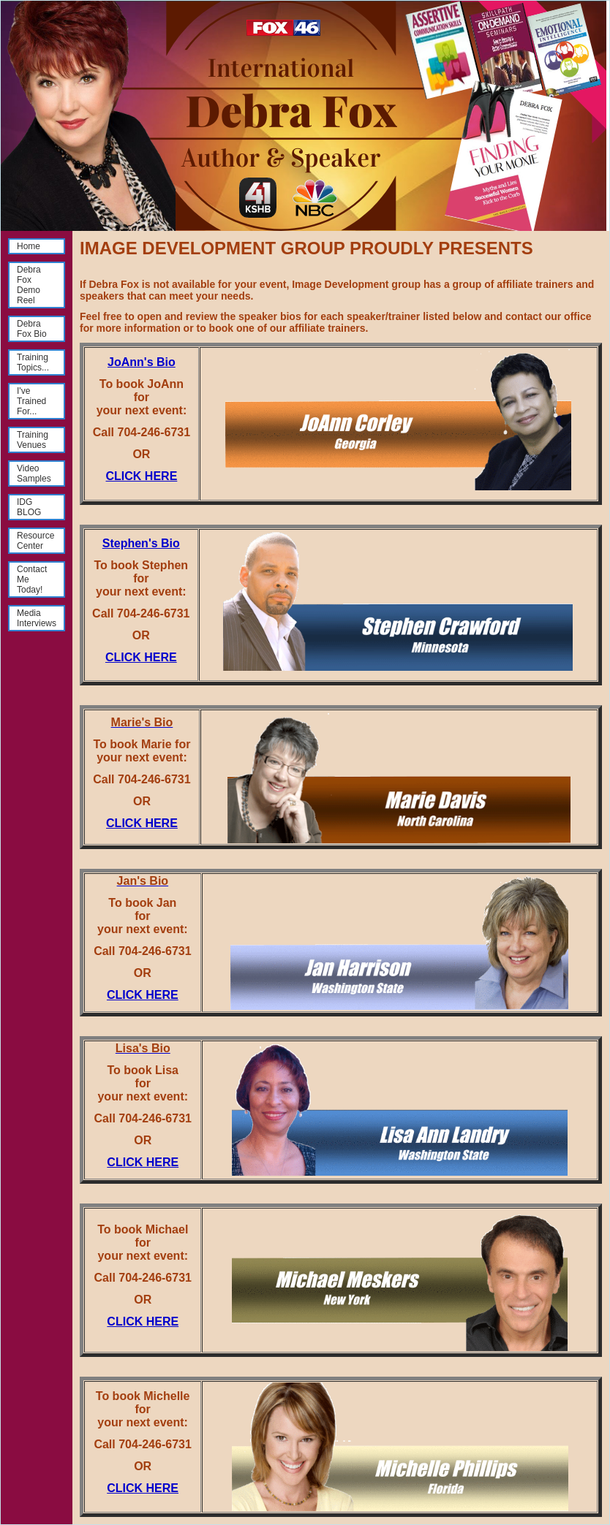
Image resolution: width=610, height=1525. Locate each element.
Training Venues (32, 440)
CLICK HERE (142, 476)
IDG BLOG (29, 507)
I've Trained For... (31, 401)
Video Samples (34, 473)
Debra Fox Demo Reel (29, 285)
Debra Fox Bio (32, 329)
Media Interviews (36, 618)
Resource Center (35, 540)
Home (28, 246)
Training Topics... (33, 362)
